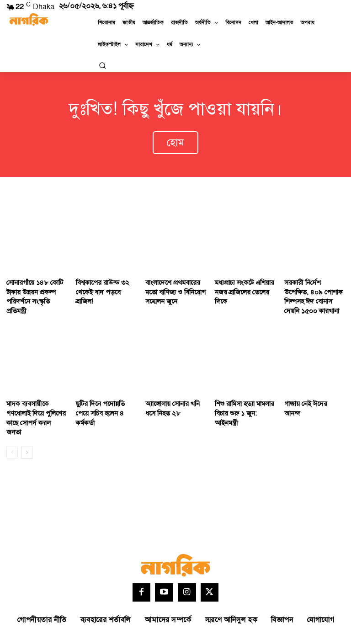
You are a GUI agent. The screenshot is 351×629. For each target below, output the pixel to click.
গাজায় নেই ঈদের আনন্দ (311, 392)
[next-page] (26, 427)
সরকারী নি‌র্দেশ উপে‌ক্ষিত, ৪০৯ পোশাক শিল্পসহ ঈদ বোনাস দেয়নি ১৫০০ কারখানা (312, 287)
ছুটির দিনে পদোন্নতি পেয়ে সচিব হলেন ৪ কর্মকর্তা (104, 396)
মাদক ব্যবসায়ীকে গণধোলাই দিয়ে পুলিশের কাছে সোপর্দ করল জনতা (33, 400)
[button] (102, 65)
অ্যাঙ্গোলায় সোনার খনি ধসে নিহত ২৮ (170, 396)
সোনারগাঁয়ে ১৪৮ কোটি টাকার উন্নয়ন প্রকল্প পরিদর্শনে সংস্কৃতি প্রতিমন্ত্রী (35, 283)
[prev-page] (12, 427)
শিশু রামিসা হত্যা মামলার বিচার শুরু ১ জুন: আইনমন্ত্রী (244, 396)
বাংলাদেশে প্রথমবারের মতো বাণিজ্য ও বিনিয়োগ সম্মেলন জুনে (172, 283)
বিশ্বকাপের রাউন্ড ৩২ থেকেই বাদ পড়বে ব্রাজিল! (104, 279)
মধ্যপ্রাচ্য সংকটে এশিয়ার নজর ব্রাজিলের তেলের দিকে (242, 283)
